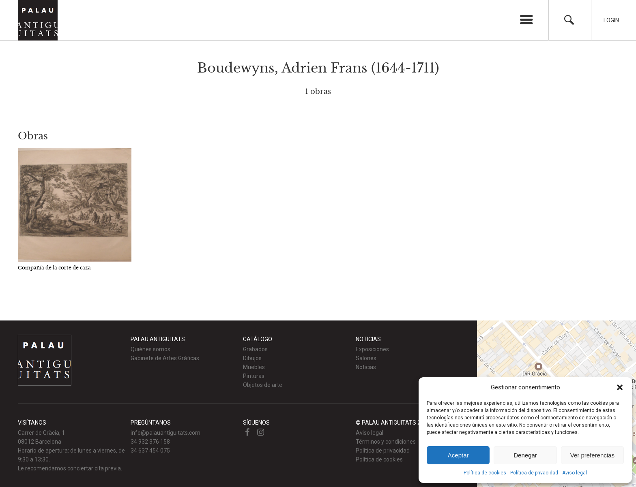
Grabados (255, 349)
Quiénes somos (150, 349)
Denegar (525, 455)
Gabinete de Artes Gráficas (165, 358)
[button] (620, 387)
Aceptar (458, 455)
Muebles (254, 367)
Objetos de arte (262, 385)
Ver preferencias (592, 455)
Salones (366, 358)
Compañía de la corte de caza (54, 268)
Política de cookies (485, 473)
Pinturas (253, 376)
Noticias (366, 367)
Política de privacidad (534, 473)
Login (611, 20)
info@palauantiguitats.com (165, 432)
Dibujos (252, 358)
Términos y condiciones (386, 441)
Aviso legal (574, 473)
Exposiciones (372, 349)
